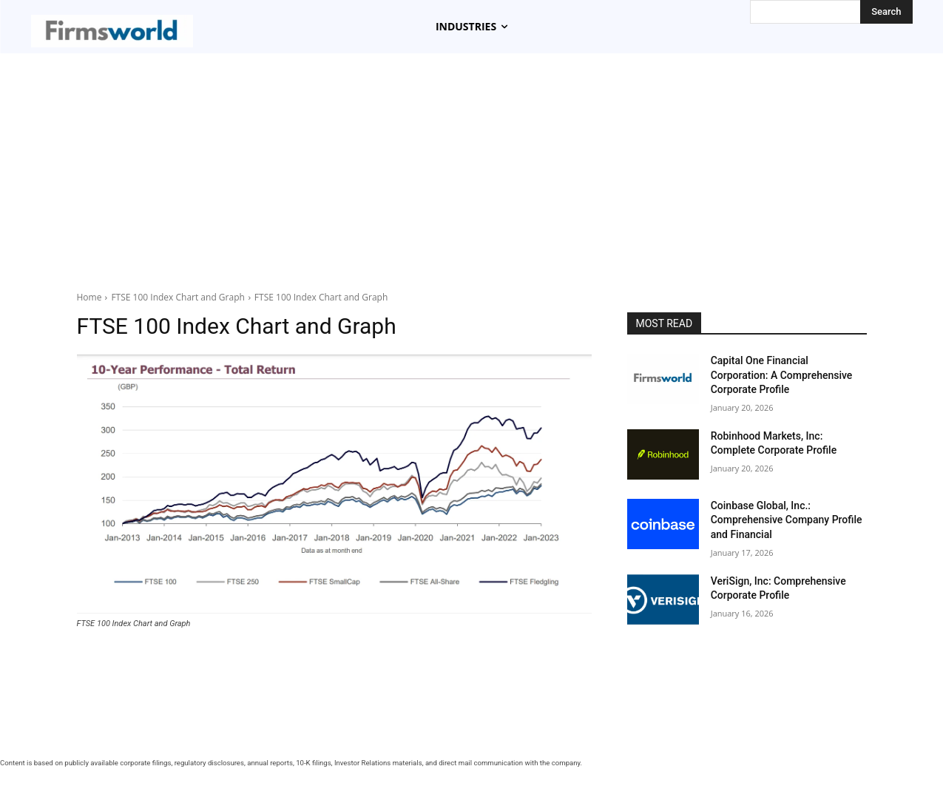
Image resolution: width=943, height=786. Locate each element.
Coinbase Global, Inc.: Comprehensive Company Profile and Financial (786, 520)
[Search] (886, 12)
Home (89, 297)
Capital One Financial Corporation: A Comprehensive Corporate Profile (782, 375)
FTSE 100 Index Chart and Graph (177, 297)
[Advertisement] (472, 164)
